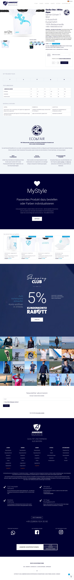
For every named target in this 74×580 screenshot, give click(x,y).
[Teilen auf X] (23, 79)
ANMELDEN (37, 319)
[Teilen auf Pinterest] (37, 79)
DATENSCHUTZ (33, 566)
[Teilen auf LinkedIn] (50, 79)
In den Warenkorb (64, 62)
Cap (51, 450)
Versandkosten (66, 452)
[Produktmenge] (56, 62)
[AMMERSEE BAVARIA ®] (10, 3)
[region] (37, 176)
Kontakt (65, 460)
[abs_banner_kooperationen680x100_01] (37, 547)
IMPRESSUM (48, 566)
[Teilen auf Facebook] (10, 79)
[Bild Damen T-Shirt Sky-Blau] (5, 44)
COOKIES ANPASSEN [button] (41, 566)
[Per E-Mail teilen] (64, 79)
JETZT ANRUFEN (37, 517)
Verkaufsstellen (66, 455)
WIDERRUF (28, 566)
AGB (24, 566)
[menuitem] (36, 3)
